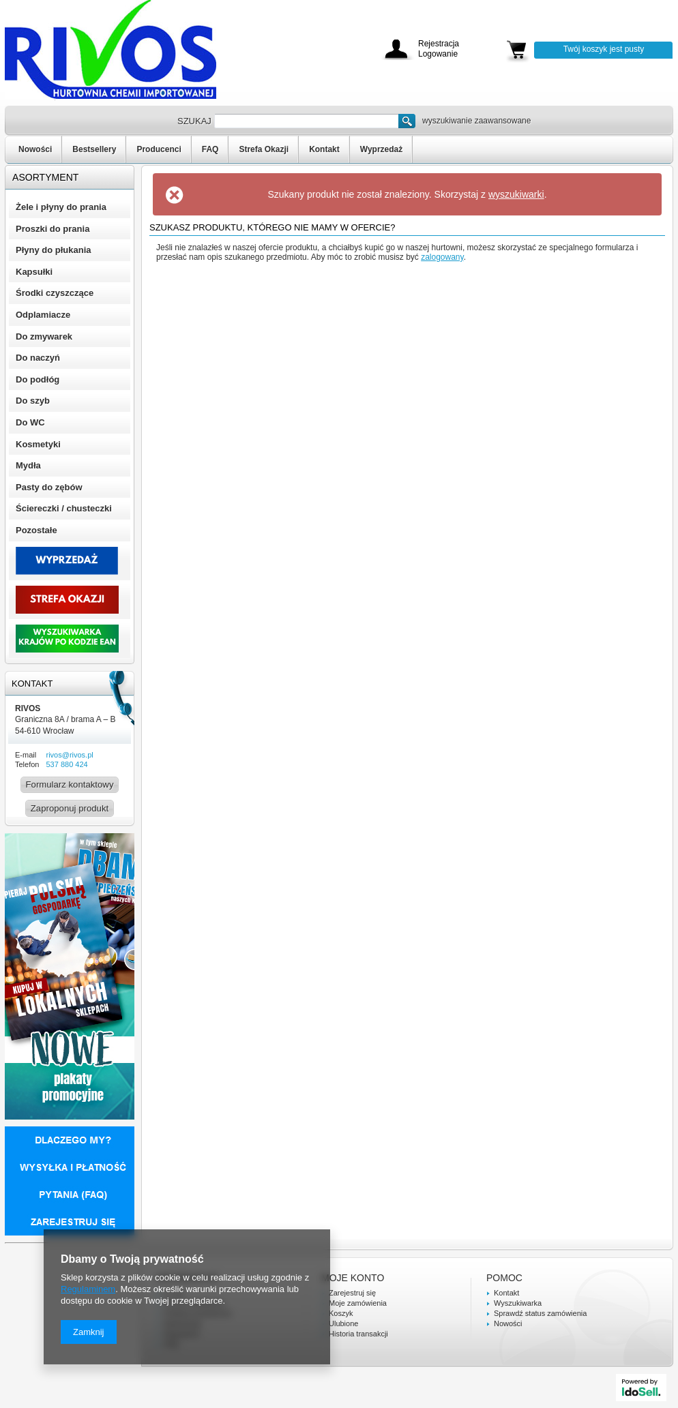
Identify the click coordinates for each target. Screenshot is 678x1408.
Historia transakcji (358, 1334)
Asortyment (45, 177)
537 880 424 (66, 764)
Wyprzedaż (381, 149)
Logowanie (438, 54)
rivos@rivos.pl (69, 755)
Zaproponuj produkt (69, 808)
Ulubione (343, 1323)
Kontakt (324, 149)
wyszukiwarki (516, 194)
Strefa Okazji (264, 149)
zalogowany (442, 257)
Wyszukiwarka (518, 1303)
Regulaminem (88, 1289)
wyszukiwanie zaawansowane (476, 120)
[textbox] (306, 121)
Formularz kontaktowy (70, 784)
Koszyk (341, 1313)
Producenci (158, 149)
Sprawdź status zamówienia (540, 1313)
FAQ (210, 149)
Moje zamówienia (358, 1303)
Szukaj (406, 121)
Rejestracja (438, 44)
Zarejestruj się (352, 1293)
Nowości (35, 149)
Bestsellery (94, 149)
